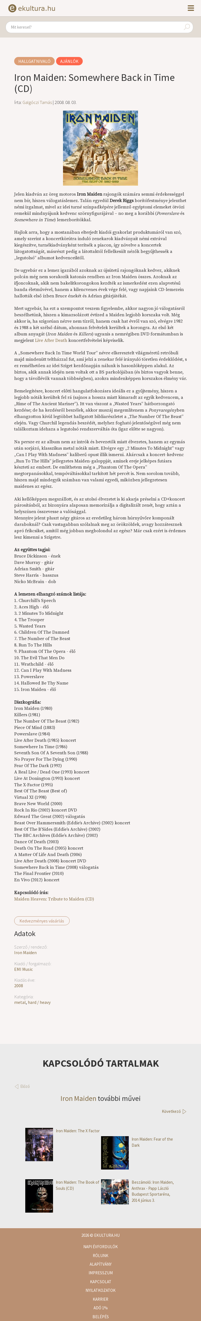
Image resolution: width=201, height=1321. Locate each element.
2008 (18, 985)
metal (20, 1002)
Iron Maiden (25, 952)
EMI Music (23, 969)
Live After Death (51, 340)
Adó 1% (101, 1307)
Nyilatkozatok (100, 1290)
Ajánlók (69, 61)
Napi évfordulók (100, 1246)
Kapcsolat (100, 1281)
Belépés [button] (100, 1316)
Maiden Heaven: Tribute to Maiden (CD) (54, 899)
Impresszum (101, 1272)
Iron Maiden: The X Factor (62, 1131)
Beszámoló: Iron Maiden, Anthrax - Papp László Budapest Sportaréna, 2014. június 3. (137, 1191)
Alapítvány (101, 1264)
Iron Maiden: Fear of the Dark (137, 1142)
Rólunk (100, 1255)
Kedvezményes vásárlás (41, 921)
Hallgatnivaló (34, 61)
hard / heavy (39, 1002)
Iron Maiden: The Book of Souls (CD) (62, 1185)
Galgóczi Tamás (37, 102)
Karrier (100, 1299)
